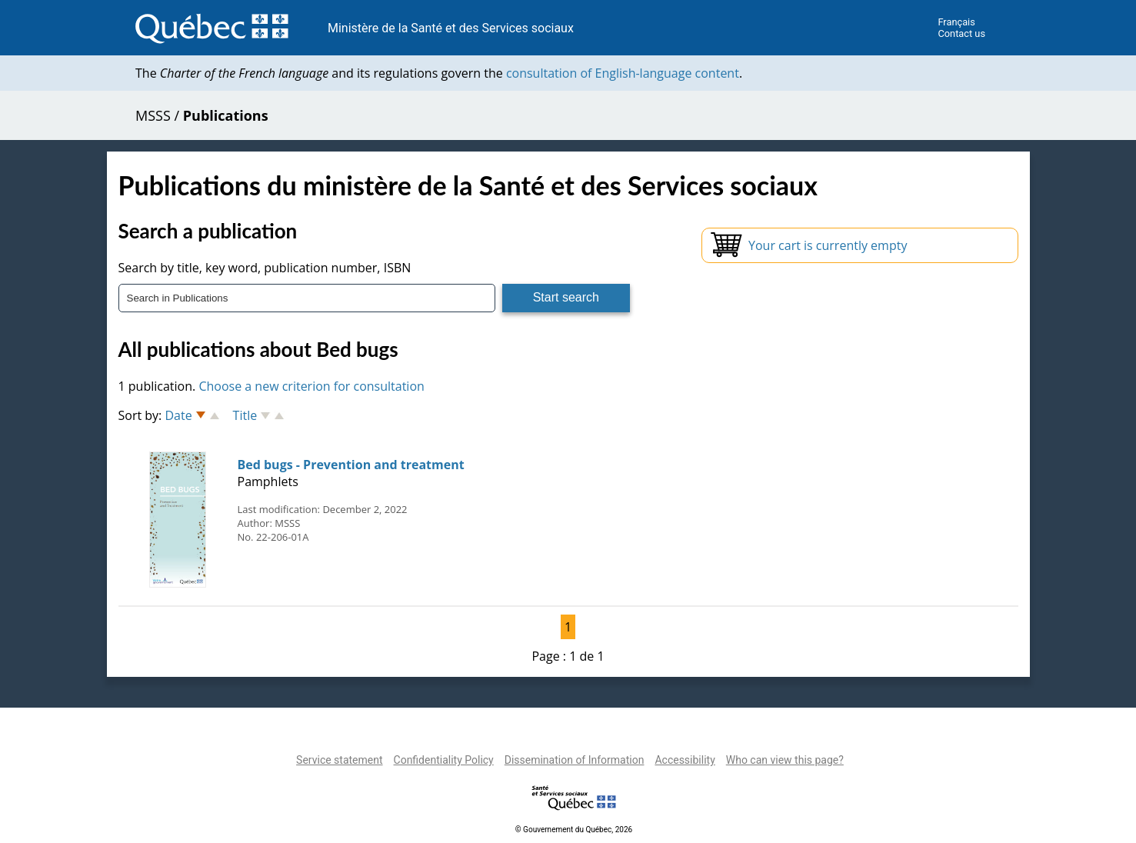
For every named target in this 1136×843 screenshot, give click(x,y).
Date (178, 415)
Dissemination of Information (575, 760)
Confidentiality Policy (444, 760)
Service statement (339, 760)
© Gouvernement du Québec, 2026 (573, 829)
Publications (225, 115)
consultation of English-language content (622, 73)
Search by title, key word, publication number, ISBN (264, 267)
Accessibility (685, 760)
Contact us (961, 33)
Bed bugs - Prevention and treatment (351, 464)
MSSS (153, 115)
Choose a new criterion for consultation (311, 386)
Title (245, 415)
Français (956, 22)
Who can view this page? (785, 760)
